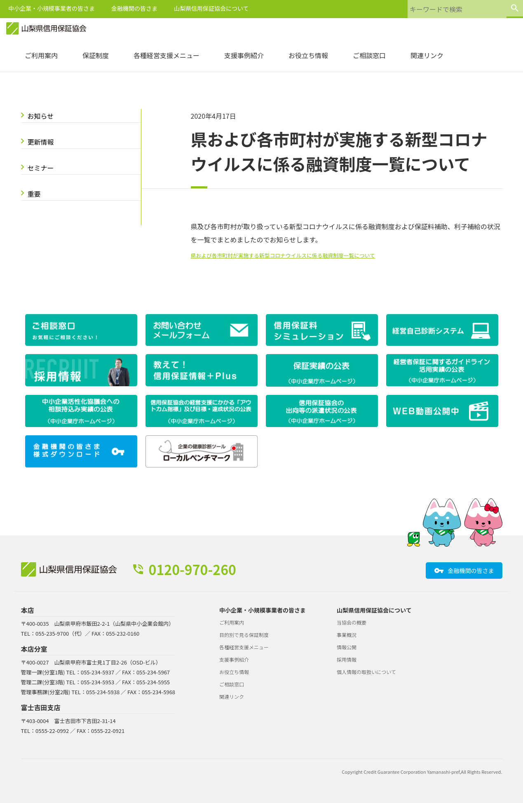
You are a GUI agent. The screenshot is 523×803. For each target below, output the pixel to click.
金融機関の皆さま (134, 8)
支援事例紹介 (244, 55)
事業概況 (346, 634)
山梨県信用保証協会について (211, 8)
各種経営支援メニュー (166, 55)
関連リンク (426, 55)
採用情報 (346, 659)
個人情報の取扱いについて (366, 671)
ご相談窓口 (369, 55)
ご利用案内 (41, 55)
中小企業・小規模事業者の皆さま (51, 8)
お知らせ (41, 116)
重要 (34, 194)
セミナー (41, 168)
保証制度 (95, 55)
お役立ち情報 (308, 55)
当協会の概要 (351, 622)
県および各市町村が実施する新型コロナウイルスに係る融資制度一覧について (283, 255)
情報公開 (346, 646)
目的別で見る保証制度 (244, 634)
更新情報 (41, 142)
